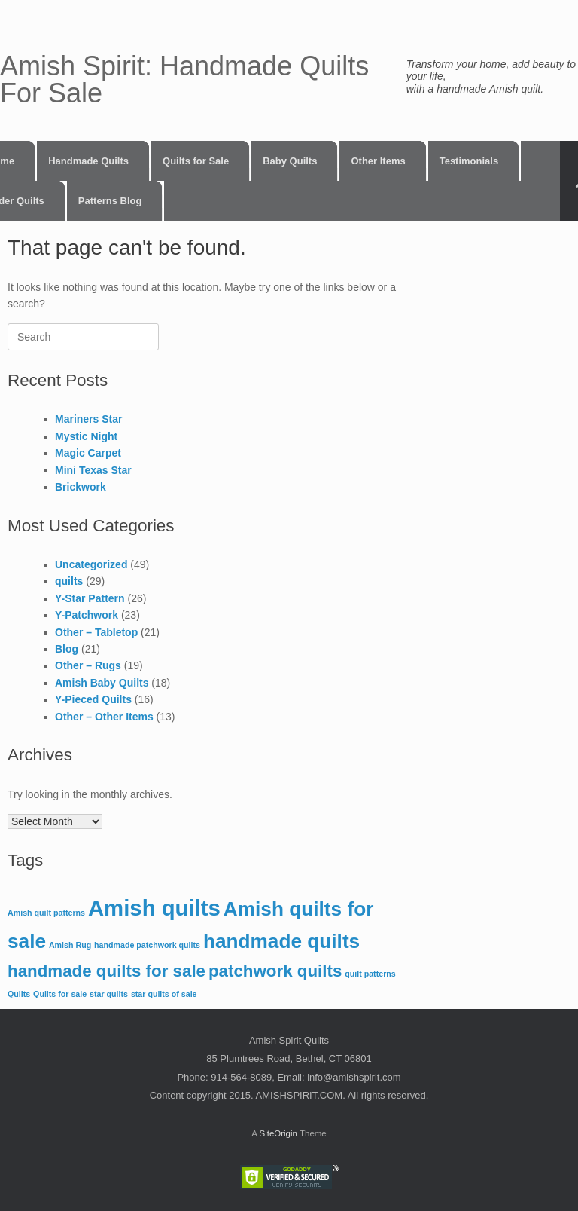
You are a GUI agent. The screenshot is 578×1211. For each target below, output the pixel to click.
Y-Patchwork (86, 615)
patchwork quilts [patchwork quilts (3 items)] (275, 971)
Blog (66, 649)
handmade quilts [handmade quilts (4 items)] (281, 941)
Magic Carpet (88, 453)
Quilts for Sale (196, 161)
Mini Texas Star (93, 470)
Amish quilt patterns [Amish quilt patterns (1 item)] (46, 912)
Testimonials (469, 161)
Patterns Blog (110, 200)
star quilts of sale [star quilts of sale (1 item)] (164, 993)
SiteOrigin (278, 1133)
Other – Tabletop (96, 632)
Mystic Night (86, 436)
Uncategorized (91, 564)
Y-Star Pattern (90, 598)
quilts (69, 581)
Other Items (378, 161)
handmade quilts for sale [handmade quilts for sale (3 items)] (106, 971)
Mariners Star (88, 419)
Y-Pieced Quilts (93, 699)
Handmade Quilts (88, 161)
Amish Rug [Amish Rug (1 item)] (70, 945)
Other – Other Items (104, 717)
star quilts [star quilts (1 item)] (109, 993)
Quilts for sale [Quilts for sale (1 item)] (60, 993)
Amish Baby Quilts (101, 683)
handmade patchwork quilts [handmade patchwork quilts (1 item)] (147, 945)
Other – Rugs (88, 665)
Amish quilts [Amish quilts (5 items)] (154, 907)
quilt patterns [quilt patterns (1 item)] (370, 973)
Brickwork (80, 487)
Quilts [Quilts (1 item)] (19, 993)
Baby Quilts (290, 161)
